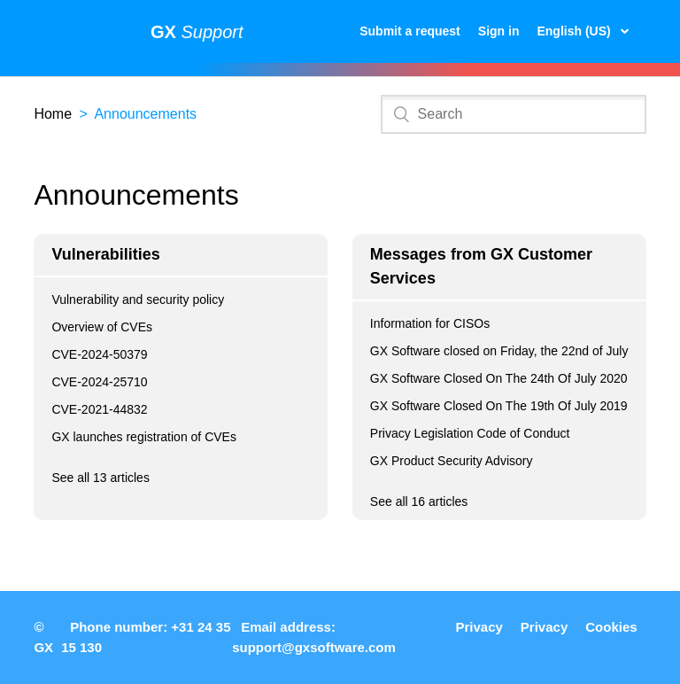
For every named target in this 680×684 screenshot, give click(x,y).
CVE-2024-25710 (99, 382)
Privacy (478, 626)
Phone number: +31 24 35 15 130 (145, 637)
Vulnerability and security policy (137, 299)
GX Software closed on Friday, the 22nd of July (499, 351)
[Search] (513, 114)
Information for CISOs (430, 323)
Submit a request (409, 31)
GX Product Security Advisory (451, 461)
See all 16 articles (419, 501)
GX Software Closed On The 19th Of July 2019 (499, 406)
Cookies (611, 626)
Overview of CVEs (101, 327)
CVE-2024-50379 (99, 354)
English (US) (575, 31)
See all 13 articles (100, 477)
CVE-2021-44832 (99, 409)
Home (53, 113)
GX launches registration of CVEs (143, 437)
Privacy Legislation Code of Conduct (470, 433)
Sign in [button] (499, 31)
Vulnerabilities (105, 254)
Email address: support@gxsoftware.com (314, 637)
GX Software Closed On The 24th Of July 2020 (499, 378)
